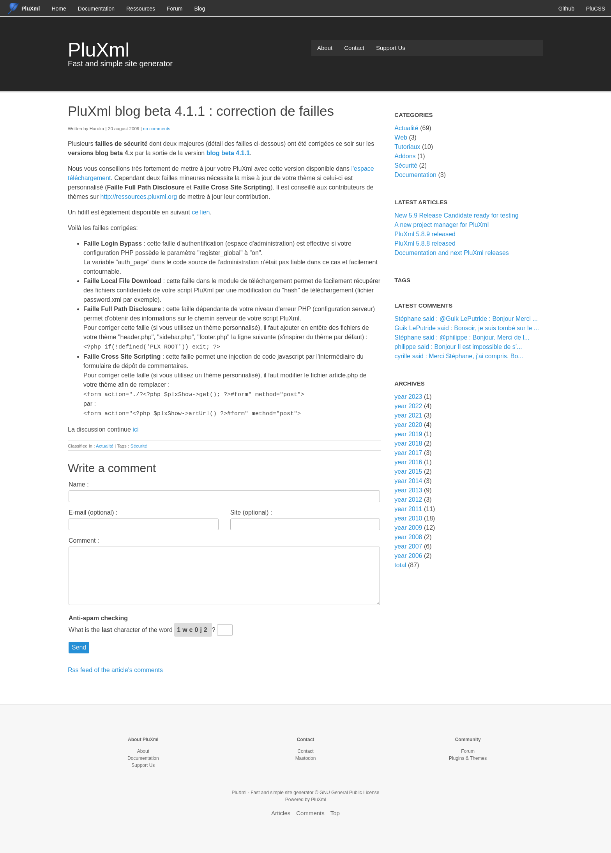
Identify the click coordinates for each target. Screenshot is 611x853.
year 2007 (408, 546)
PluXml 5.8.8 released (425, 243)
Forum (174, 8)
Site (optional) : (251, 510)
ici (135, 427)
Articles (280, 811)
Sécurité (139, 443)
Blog (199, 8)
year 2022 (408, 406)
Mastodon (305, 756)
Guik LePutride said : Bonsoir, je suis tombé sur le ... (466, 328)
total (401, 565)
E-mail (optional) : (93, 510)
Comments (310, 811)
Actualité (104, 443)
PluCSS (595, 8)
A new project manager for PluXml (441, 224)
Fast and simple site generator (120, 63)
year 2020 (408, 424)
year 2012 (408, 499)
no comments (156, 128)
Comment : (84, 538)
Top (335, 811)
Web (400, 137)
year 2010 (408, 518)
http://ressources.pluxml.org (139, 196)
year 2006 (408, 555)
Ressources (140, 8)
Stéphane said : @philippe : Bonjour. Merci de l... (461, 337)
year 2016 (408, 462)
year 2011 (408, 509)
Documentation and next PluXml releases (451, 253)
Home (58, 8)
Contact (354, 47)
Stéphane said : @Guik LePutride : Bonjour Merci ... (466, 318)
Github (566, 8)
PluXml (98, 50)
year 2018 (408, 443)
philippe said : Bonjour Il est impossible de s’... (458, 346)
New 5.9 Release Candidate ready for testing (456, 215)
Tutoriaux (407, 146)
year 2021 (408, 415)
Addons (404, 156)
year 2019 (408, 434)
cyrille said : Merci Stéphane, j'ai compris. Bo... (458, 356)
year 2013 (408, 490)
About (324, 47)
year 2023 (408, 396)
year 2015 (408, 471)
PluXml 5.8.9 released (425, 234)
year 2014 (408, 481)
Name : (79, 482)
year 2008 (408, 537)
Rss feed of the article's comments (115, 668)
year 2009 (408, 527)
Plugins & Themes (468, 756)
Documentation (96, 8)
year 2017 (408, 453)
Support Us (390, 47)
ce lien (201, 212)
